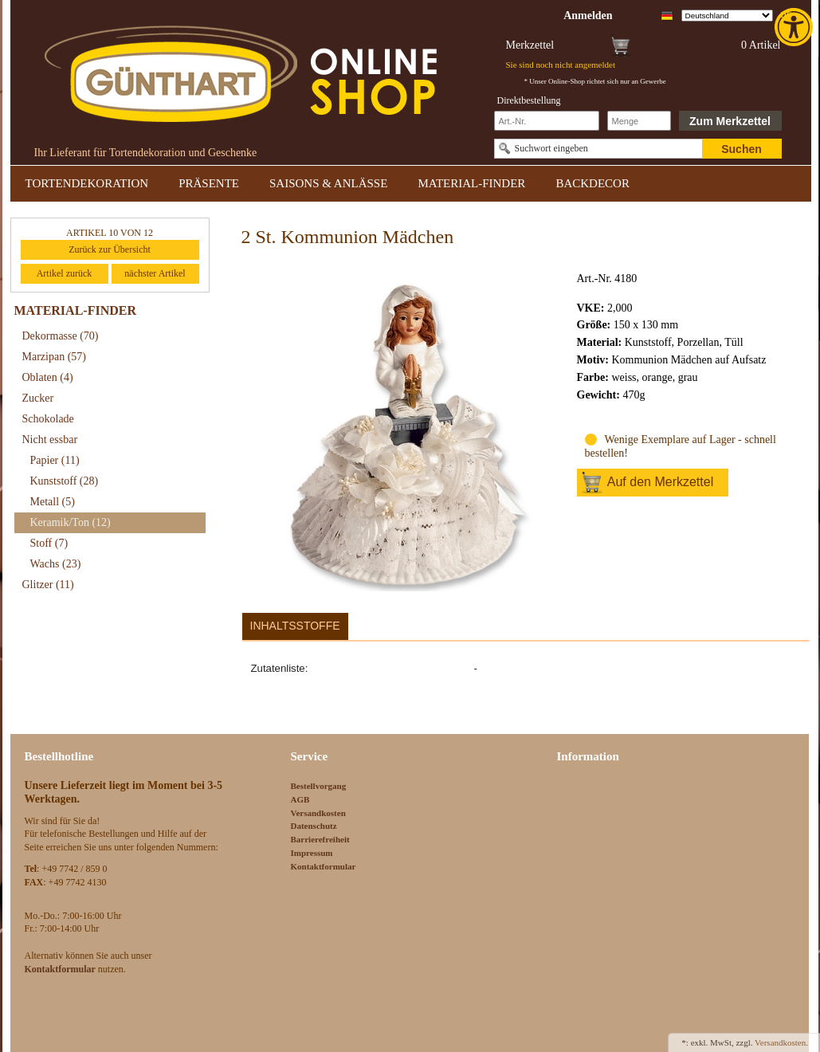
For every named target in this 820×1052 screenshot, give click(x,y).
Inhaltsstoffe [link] (295, 625)
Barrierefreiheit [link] (320, 839)
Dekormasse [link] (60, 336)
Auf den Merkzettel (660, 482)
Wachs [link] (55, 564)
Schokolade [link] (48, 419)
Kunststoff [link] (64, 481)
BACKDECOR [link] (592, 183)
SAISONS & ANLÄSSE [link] (328, 183)
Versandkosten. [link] (781, 1042)
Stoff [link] (49, 543)
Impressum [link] (312, 853)
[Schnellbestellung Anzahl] (639, 121)
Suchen (741, 149)
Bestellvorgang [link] (319, 786)
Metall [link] (52, 502)
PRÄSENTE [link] (209, 183)
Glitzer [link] (48, 585)
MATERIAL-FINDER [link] (471, 183)
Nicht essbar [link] (50, 440)
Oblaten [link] (47, 377)
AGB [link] (300, 799)
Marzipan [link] (54, 357)
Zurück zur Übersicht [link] (110, 249)
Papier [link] (55, 460)
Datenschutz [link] (314, 825)
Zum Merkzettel (730, 121)
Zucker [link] (38, 398)
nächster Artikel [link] (154, 273)
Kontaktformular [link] (323, 866)
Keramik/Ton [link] (70, 522)
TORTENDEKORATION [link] (87, 183)
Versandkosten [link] (318, 813)
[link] (795, 27)
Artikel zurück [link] (64, 273)
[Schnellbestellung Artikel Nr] (546, 121)
